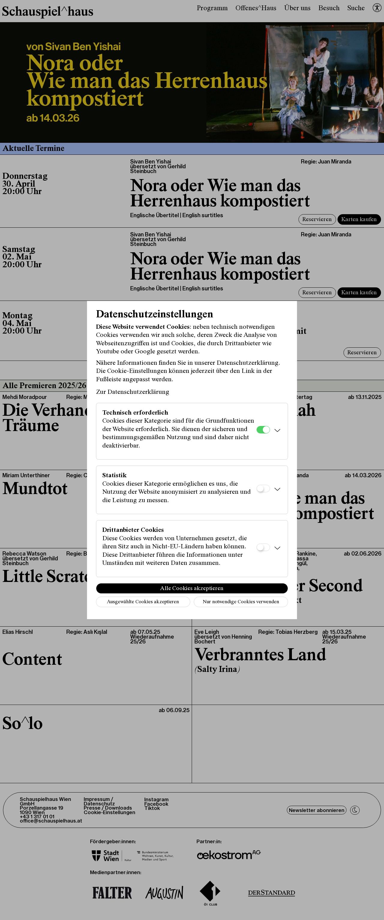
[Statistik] (263, 488)
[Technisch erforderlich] (263, 429)
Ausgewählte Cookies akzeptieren (143, 602)
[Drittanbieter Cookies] (263, 547)
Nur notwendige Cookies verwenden (241, 602)
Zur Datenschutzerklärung (132, 392)
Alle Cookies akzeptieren (192, 589)
